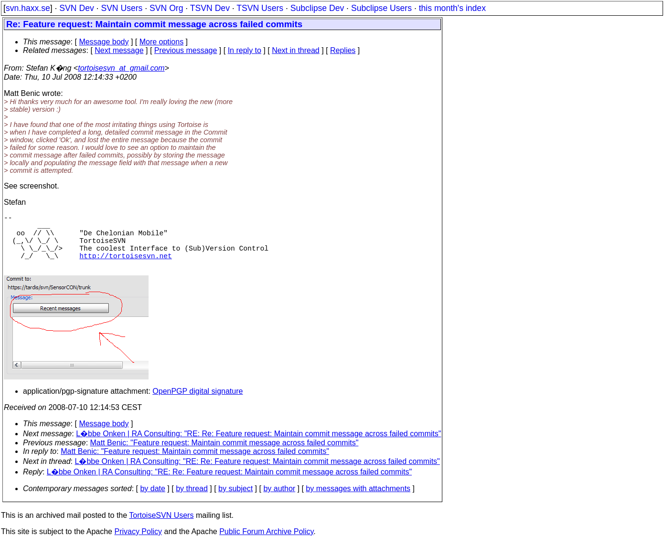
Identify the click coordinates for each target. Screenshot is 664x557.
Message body (104, 42)
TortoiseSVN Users (161, 529)
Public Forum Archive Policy (266, 545)
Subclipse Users (381, 8)
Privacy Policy (138, 545)
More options (161, 42)
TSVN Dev (210, 8)
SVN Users (121, 8)
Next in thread (296, 50)
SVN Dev (76, 8)
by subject (235, 502)
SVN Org (166, 8)
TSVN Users (259, 8)
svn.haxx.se (28, 8)
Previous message (185, 50)
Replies (342, 50)
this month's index (452, 8)
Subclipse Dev (317, 8)
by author (279, 502)
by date (152, 502)
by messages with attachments (358, 502)
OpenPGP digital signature (197, 404)
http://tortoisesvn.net (125, 267)
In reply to (244, 50)
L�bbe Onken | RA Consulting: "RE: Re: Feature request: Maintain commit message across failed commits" (258, 447)
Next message (119, 50)
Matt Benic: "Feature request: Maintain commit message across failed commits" (224, 456)
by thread (192, 502)
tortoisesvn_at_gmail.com (121, 68)
